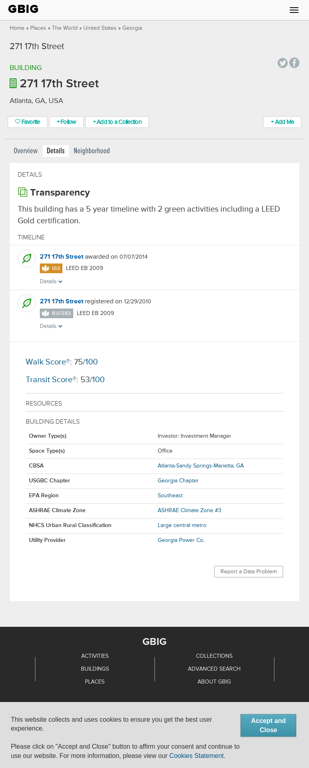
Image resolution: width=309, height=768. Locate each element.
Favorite (27, 122)
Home (17, 28)
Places (38, 28)
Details (56, 151)
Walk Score (46, 362)
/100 (86, 362)
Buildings (95, 669)
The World (65, 28)
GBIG (23, 9)
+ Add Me (282, 122)
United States (100, 28)
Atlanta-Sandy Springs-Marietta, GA (201, 466)
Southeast (170, 495)
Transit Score (49, 380)
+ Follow (66, 122)
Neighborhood (92, 151)
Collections (214, 656)
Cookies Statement (196, 755)
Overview (26, 151)
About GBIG (214, 682)
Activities (95, 656)
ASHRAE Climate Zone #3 (189, 510)
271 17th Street (61, 257)
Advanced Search (214, 669)
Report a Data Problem (248, 571)
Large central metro (182, 525)
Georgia (132, 28)
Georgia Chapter (178, 481)
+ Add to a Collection (117, 122)
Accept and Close (268, 725)
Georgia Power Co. (181, 540)
